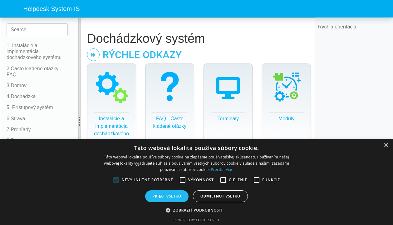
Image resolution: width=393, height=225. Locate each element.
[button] (196, 210)
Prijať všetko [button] (166, 196)
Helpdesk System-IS (51, 8)
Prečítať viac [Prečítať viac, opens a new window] (222, 169)
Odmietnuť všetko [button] (220, 196)
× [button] (386, 145)
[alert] (196, 182)
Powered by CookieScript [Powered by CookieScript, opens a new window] (196, 220)
